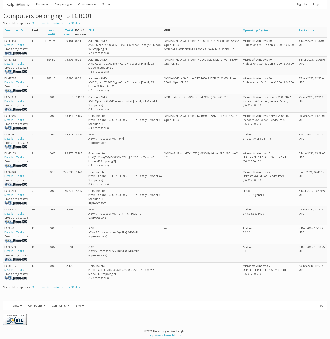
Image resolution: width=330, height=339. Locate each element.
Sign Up (302, 4)
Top (320, 305)
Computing (63, 4)
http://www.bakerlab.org (165, 335)
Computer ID (13, 30)
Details (8, 45)
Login (316, 4)
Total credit (68, 32)
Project (42, 4)
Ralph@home (18, 4)
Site (106, 4)
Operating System (256, 30)
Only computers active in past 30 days (57, 23)
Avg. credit (50, 32)
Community (87, 4)
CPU (91, 30)
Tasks (20, 45)
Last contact (308, 30)
